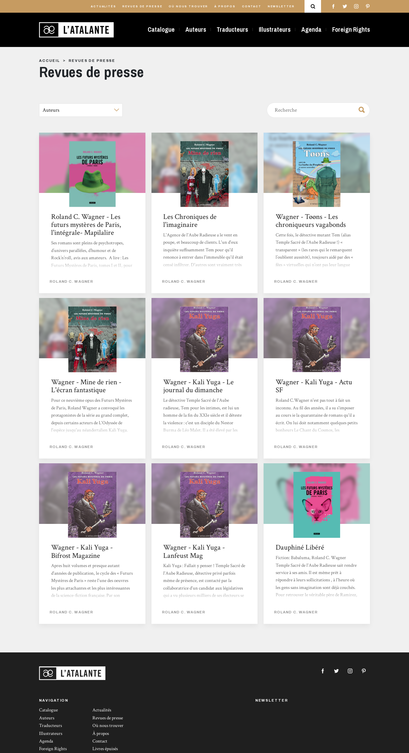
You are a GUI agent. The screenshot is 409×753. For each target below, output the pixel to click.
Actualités (103, 6)
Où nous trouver (188, 6)
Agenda (311, 29)
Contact (251, 6)
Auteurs (195, 29)
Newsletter (281, 6)
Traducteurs (232, 29)
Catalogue (161, 29)
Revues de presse (142, 6)
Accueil (49, 61)
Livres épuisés (105, 749)
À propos (225, 6)
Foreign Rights (351, 29)
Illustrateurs (275, 29)
